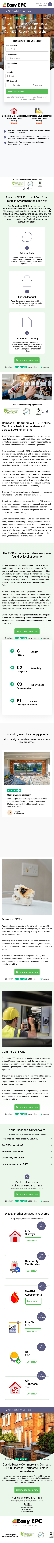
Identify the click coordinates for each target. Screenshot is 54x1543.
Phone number (11, 63)
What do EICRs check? (12, 1151)
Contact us (29, 1511)
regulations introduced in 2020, (18, 451)
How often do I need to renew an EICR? (20, 1139)
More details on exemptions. (30, 495)
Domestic (16, 85)
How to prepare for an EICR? (15, 1164)
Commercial (37, 85)
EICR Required (11, 81)
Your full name (11, 45)
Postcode (9, 72)
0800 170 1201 (33, 1185)
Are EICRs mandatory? (12, 1145)
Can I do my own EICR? (13, 1158)
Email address (11, 54)
